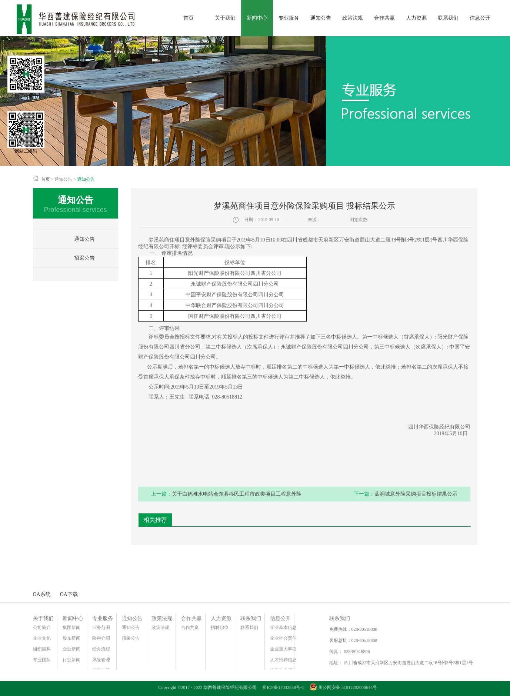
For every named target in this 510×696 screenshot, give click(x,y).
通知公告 (63, 179)
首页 (188, 18)
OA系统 (42, 594)
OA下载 (69, 594)
